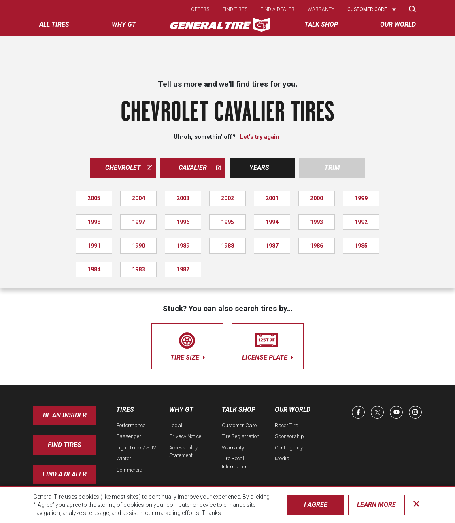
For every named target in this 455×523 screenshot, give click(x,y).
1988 (227, 245)
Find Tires (64, 445)
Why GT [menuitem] (124, 24)
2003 (182, 198)
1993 (316, 222)
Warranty (321, 9)
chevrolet (128, 168)
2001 (272, 198)
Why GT (181, 409)
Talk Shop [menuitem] (321, 24)
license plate (267, 344)
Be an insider (65, 415)
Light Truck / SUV (136, 448)
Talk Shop (238, 409)
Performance (130, 425)
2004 (138, 198)
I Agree (315, 504)
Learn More (376, 504)
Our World (292, 409)
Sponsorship (289, 436)
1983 (138, 269)
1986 (316, 245)
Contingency (289, 448)
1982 (182, 269)
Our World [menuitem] (398, 24)
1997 (138, 222)
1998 (93, 222)
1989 (182, 245)
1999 (361, 198)
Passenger (128, 436)
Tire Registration (240, 436)
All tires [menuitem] (54, 24)
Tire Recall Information (235, 462)
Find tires (234, 9)
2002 (227, 198)
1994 (272, 222)
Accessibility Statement (183, 452)
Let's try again (259, 136)
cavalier (200, 168)
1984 (93, 269)
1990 (138, 245)
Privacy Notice (185, 436)
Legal (175, 425)
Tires (125, 409)
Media (282, 458)
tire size (187, 344)
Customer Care (239, 425)
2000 (316, 198)
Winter (123, 458)
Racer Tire (286, 425)
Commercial (130, 470)
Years (259, 168)
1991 (93, 245)
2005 (93, 198)
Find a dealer (277, 9)
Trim (332, 168)
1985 (361, 245)
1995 (227, 222)
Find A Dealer (65, 474)
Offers (200, 9)
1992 (361, 222)
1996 (182, 222)
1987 (272, 245)
